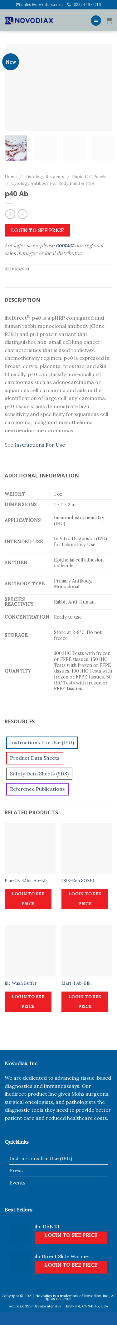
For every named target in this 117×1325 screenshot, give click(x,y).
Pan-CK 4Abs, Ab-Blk (26, 880)
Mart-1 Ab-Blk (75, 983)
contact (65, 245)
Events (17, 1182)
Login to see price (37, 230)
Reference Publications (37, 789)
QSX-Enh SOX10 (77, 880)
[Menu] (96, 20)
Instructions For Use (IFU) (42, 742)
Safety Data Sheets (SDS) (39, 773)
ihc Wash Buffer (21, 983)
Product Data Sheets (35, 758)
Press (16, 1170)
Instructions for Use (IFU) (40, 1158)
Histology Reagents (44, 176)
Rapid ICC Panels (89, 176)
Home (11, 176)
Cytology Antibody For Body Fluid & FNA (53, 183)
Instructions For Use (39, 445)
